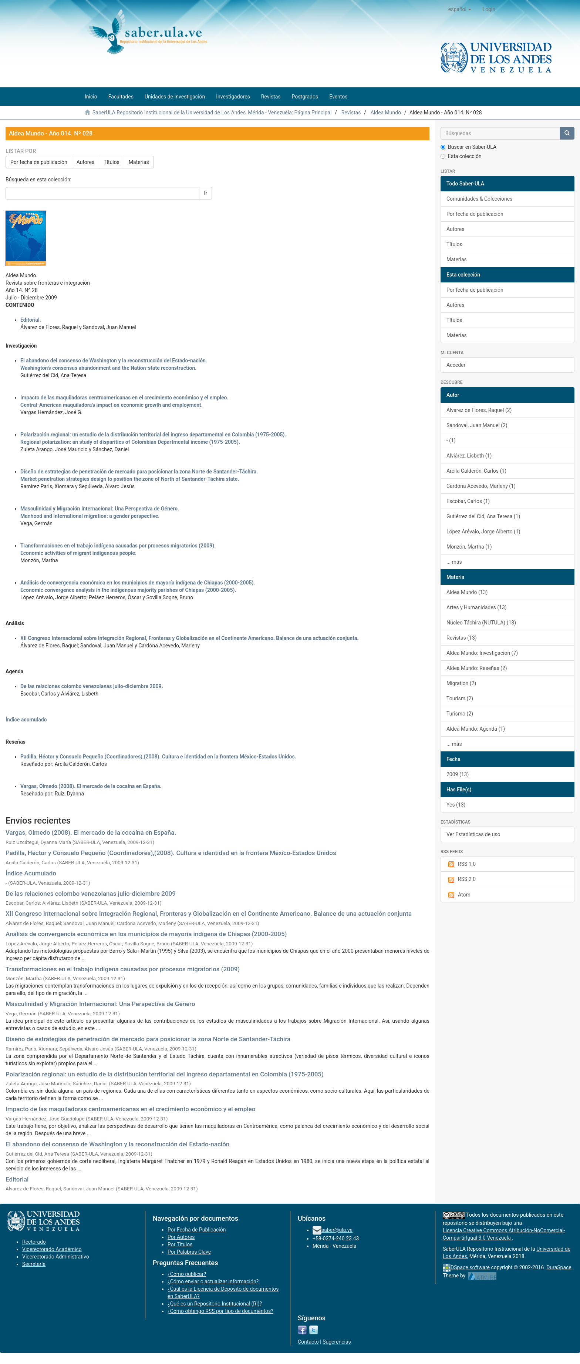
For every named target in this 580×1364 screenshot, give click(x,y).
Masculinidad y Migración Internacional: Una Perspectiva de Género (100, 1004)
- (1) (451, 440)
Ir (205, 193)
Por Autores (181, 1237)
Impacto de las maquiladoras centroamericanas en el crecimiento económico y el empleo (130, 1109)
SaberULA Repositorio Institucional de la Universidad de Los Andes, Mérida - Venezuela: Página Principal (211, 112)
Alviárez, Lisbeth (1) (469, 456)
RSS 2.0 (461, 879)
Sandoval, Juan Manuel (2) (477, 425)
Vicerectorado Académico (52, 1249)
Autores (85, 162)
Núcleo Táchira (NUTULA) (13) (481, 623)
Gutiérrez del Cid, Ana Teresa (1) (483, 516)
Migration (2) (461, 683)
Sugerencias (337, 1342)
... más (454, 562)
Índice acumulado (26, 720)
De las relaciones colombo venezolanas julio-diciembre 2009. (91, 686)
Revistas (351, 112)
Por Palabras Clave (189, 1252)
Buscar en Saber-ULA (468, 147)
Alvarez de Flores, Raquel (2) (479, 410)
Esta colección (461, 156)
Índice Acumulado (31, 873)
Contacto (308, 1342)
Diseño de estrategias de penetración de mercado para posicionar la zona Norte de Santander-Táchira (148, 1039)
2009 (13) (457, 774)
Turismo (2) (459, 714)
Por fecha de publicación (38, 162)
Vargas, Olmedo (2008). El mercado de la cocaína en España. (90, 786)
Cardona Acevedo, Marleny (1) (481, 486)
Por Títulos (180, 1244)
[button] (460, 9)
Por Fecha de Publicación (197, 1230)
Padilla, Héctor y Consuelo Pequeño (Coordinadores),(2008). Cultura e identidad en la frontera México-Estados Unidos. (158, 757)
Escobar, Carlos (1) (468, 501)
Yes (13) (456, 805)
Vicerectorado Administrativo (55, 1257)
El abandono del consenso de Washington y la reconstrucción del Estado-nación (117, 1144)
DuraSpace (558, 1267)
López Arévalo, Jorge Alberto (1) (483, 531)
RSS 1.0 (461, 864)
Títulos (111, 162)
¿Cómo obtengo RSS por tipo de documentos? (220, 1311)
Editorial (17, 1179)
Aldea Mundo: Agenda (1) (475, 729)
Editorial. (30, 320)
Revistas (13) (461, 638)
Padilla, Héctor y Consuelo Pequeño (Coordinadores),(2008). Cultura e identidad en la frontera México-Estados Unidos (171, 853)
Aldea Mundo (386, 112)
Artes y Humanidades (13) (476, 607)
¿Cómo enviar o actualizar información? (213, 1281)
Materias (139, 162)
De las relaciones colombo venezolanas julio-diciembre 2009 (91, 893)
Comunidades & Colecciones (479, 199)
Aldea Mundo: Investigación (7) (482, 653)
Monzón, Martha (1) (469, 547)
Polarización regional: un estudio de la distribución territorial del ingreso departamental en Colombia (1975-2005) (165, 1074)
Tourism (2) (459, 698)
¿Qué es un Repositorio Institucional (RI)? (215, 1304)
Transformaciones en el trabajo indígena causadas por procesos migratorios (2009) (123, 969)
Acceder (455, 365)
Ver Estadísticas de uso (473, 834)
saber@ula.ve (337, 1230)
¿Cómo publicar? (187, 1274)
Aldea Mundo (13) (467, 592)
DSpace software (470, 1267)
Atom (458, 895)
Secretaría (33, 1264)
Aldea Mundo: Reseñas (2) (476, 668)
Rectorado (34, 1242)
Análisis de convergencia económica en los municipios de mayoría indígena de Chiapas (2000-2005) (146, 934)
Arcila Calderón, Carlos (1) (476, 471)
